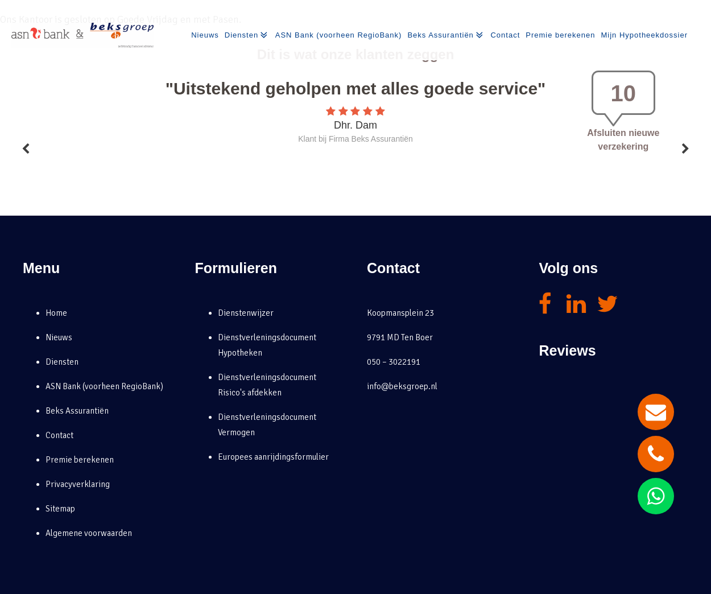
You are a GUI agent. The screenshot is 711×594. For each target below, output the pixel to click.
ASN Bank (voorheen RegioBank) (338, 35)
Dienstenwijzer (246, 313)
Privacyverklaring (78, 484)
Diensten (247, 35)
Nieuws (205, 35)
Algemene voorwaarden (89, 533)
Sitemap (60, 509)
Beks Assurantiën (446, 35)
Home (56, 313)
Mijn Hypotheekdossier (644, 35)
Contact (505, 35)
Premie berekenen (560, 35)
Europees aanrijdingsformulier (273, 457)
